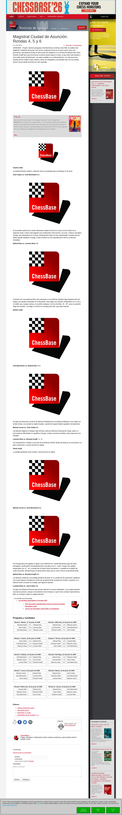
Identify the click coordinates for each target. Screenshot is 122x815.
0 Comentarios (77, 45)
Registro (31, 761)
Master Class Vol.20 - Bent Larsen (100, 725)
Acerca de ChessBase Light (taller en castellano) (42, 609)
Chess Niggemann (70, 725)
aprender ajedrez (55, 16)
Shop (12, 16)
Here (39, 803)
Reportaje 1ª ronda (24, 713)
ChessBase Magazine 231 (101, 749)
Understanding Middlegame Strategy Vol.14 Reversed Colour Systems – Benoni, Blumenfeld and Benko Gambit (101, 778)
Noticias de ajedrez (33, 28)
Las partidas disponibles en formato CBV (32, 600)
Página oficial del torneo (25, 708)
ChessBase (25, 735)
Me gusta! (69, 45)
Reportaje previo (23, 710)
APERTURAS (31, 16)
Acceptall (113, 810)
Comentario (16, 764)
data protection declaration (9, 805)
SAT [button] (42, 16)
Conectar (104, 17)
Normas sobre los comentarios (22, 752)
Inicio (21, 16)
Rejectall (98, 810)
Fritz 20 (17, 117)
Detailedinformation (83, 810)
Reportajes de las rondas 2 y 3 (28, 715)
